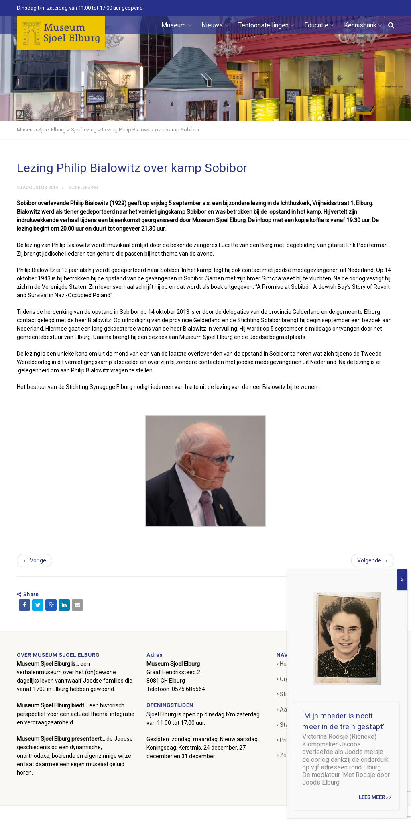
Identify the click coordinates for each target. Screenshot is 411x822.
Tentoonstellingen (266, 25)
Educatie (319, 25)
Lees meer (375, 797)
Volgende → (372, 560)
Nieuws (214, 25)
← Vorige (34, 560)
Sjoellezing (83, 187)
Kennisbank (363, 25)
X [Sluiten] (402, 580)
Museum (176, 25)
